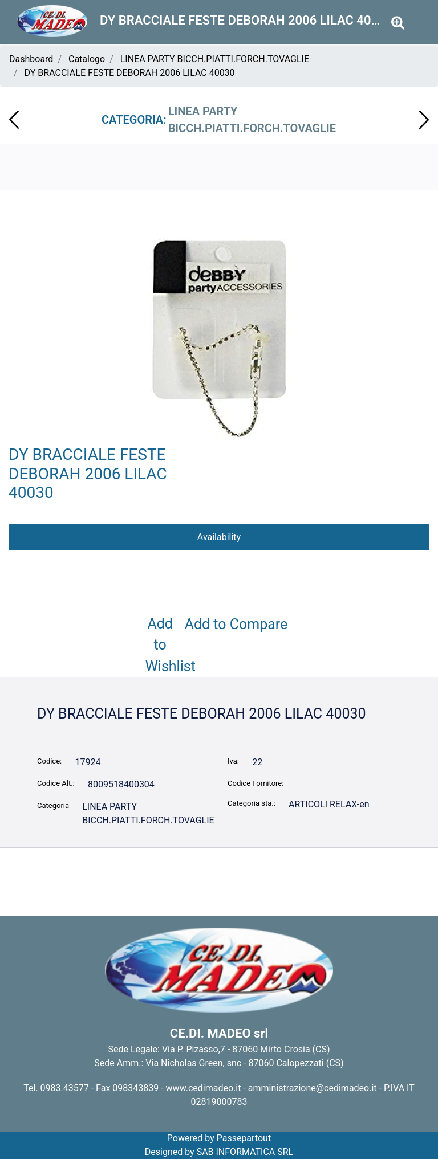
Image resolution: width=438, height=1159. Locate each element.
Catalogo (86, 59)
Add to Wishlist (162, 645)
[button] (219, 338)
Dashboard (31, 59)
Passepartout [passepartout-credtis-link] (244, 1138)
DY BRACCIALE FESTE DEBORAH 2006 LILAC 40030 (130, 72)
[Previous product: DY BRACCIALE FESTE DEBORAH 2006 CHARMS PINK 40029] (14, 119)
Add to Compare (236, 624)
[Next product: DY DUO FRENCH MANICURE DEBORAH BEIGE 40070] (424, 119)
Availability (219, 537)
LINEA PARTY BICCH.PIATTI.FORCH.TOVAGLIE (214, 59)
